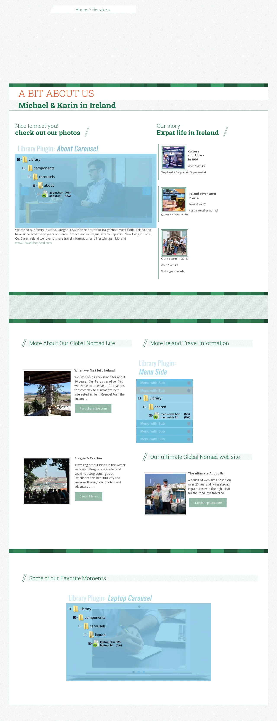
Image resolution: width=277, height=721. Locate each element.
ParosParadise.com (93, 408)
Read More (195, 166)
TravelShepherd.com (207, 503)
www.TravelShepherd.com (33, 243)
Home (81, 9)
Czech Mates (89, 496)
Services (101, 9)
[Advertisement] (138, 51)
